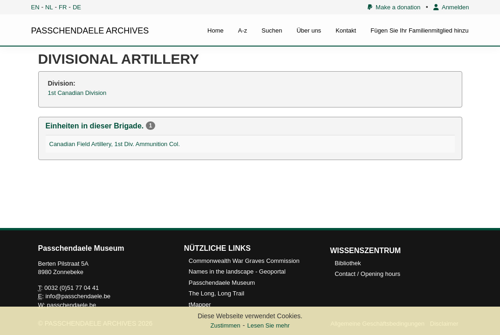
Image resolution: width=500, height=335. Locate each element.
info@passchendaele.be (77, 296)
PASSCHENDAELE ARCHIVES (90, 30)
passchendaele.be (71, 305)
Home (215, 30)
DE (77, 7)
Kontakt (346, 30)
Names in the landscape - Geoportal (237, 271)
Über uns (308, 30)
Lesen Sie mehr (268, 325)
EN (35, 7)
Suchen (271, 30)
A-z (242, 30)
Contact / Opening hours (367, 273)
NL (49, 7)
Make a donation (394, 7)
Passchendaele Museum (222, 282)
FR (63, 7)
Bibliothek (348, 263)
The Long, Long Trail (216, 293)
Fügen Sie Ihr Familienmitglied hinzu (419, 30)
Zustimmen (225, 325)
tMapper (200, 304)
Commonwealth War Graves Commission (244, 260)
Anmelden (451, 7)
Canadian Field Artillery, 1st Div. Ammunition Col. (114, 144)
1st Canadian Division (77, 92)
